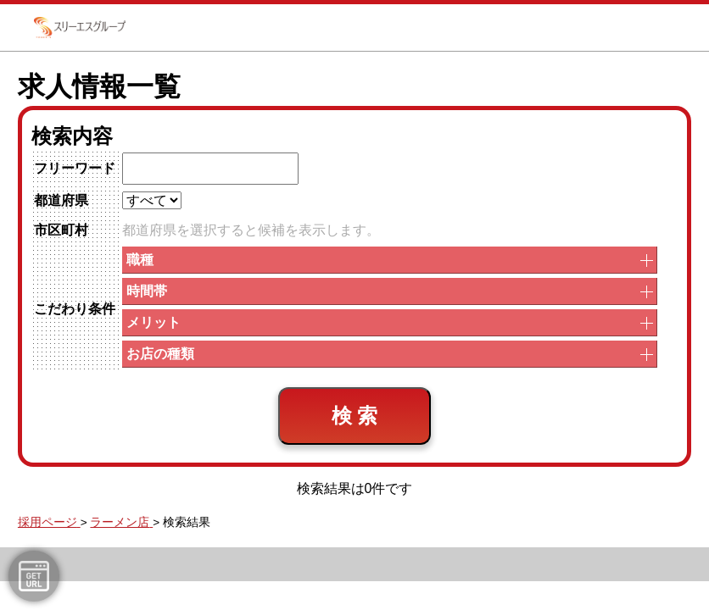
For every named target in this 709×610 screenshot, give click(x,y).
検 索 (355, 415)
